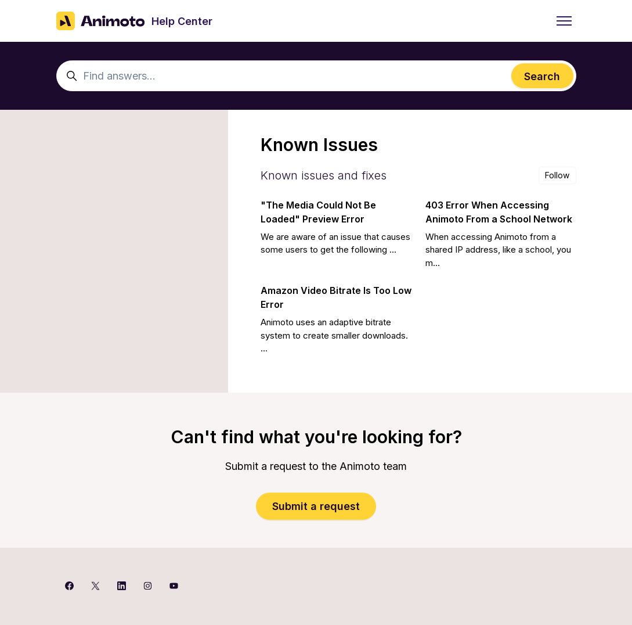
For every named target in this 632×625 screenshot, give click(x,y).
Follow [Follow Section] (557, 175)
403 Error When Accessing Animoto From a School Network (498, 212)
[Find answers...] (316, 75)
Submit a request (316, 506)
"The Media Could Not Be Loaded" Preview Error (318, 212)
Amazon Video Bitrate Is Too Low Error (336, 297)
